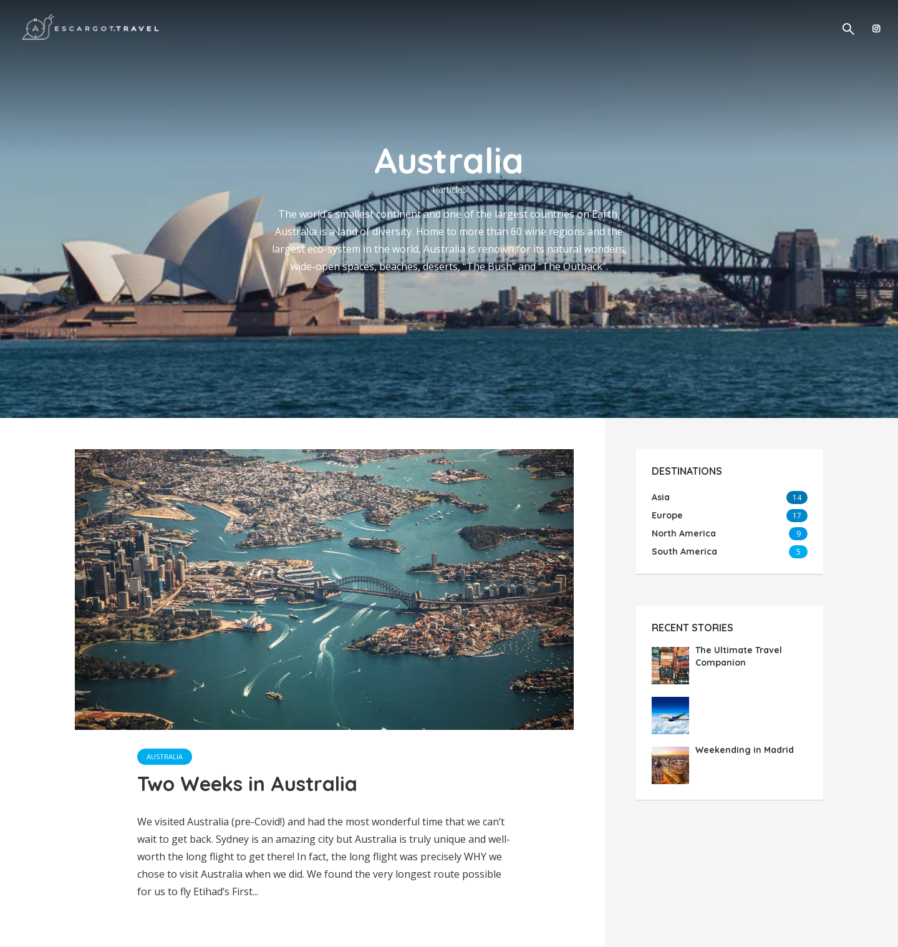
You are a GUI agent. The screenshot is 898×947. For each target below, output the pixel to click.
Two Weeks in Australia (247, 783)
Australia (165, 756)
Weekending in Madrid (744, 749)
